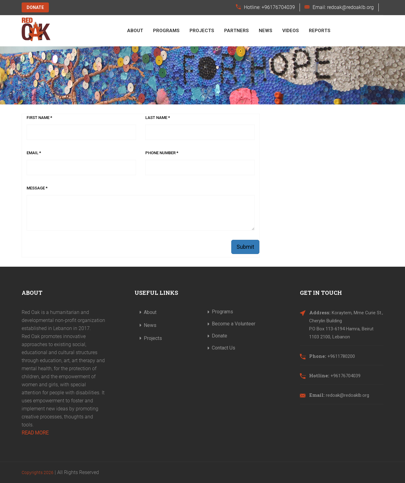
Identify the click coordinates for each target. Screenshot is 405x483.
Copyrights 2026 (37, 472)
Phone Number (161, 152)
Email (34, 152)
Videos (290, 30)
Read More (35, 433)
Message (37, 188)
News (265, 30)
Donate (35, 7)
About (135, 30)
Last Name (157, 117)
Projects (202, 30)
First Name (39, 117)
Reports (319, 30)
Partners (236, 30)
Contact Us (223, 348)
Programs (166, 30)
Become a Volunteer (233, 324)
